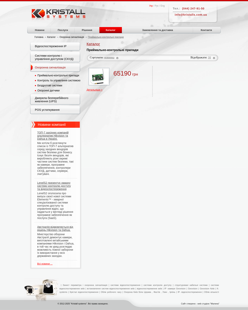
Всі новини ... (45, 263)
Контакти (206, 30)
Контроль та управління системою (58, 80)
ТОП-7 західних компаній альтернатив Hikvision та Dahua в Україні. (53, 135)
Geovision (192, 288)
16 (209, 57)
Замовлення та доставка (157, 30)
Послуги (63, 30)
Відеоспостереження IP (50, 46)
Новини (39, 30)
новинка (109, 57)
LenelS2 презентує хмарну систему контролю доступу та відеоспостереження (54, 186)
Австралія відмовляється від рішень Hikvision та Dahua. (55, 228)
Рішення (87, 30)
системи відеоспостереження (125, 285)
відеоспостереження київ (149, 288)
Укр (151, 5)
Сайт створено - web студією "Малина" (200, 303)
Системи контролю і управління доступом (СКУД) (54, 57)
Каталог (110, 30)
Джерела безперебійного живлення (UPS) (51, 99)
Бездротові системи (49, 85)
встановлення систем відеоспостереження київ (110, 288)
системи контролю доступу (158, 285)
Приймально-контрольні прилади (58, 75)
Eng (163, 5)
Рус (157, 5)
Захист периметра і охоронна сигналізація (85, 285)
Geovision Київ (207, 288)
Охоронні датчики (48, 90)
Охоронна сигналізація (50, 67)
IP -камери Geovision (174, 288)
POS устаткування (47, 109)
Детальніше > (94, 89)
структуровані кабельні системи (191, 285)
